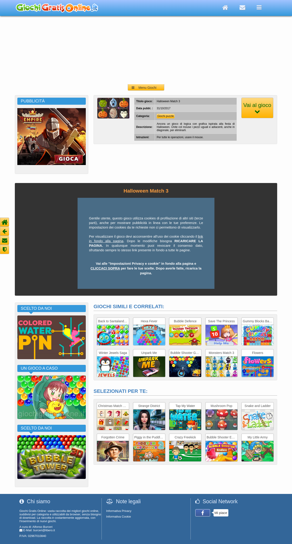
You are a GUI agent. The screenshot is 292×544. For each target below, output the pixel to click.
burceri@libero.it (44, 530)
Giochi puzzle (165, 116)
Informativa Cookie (118, 516)
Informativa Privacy (119, 511)
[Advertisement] (146, 50)
